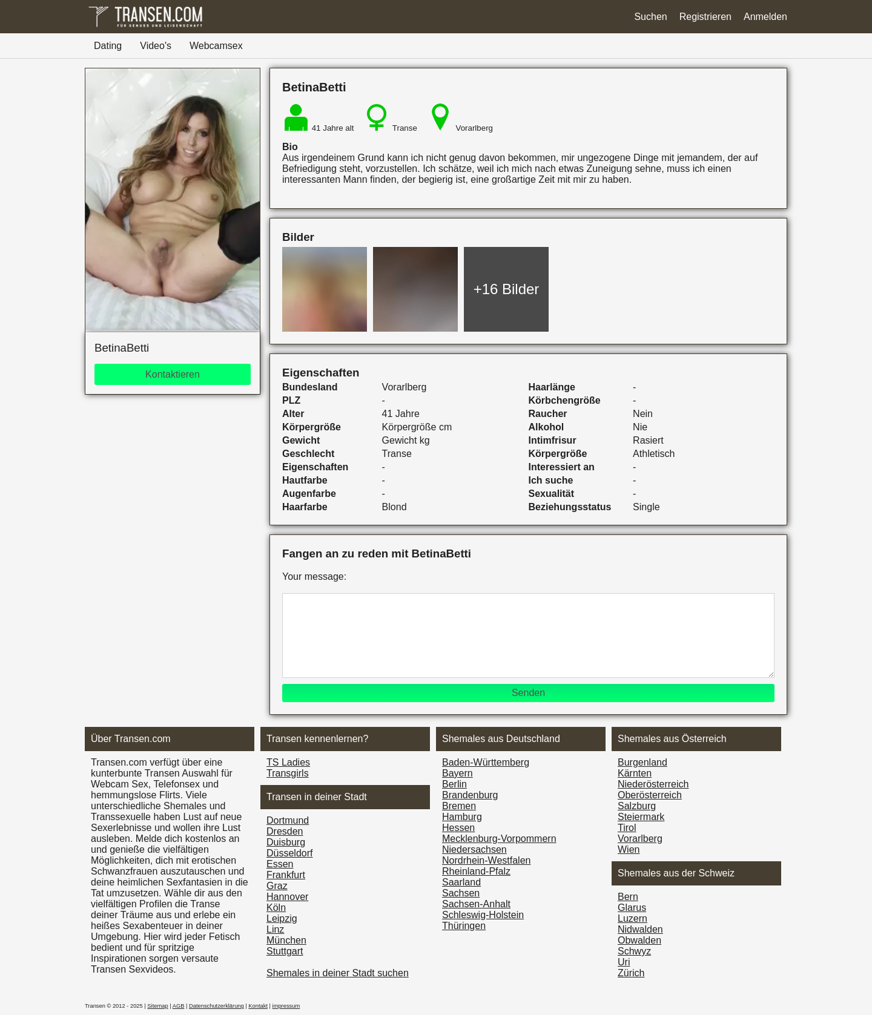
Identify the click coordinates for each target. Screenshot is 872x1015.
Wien (628, 849)
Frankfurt (285, 875)
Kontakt (258, 1006)
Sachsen (461, 893)
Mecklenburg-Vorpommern (499, 838)
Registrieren (705, 16)
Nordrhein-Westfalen (486, 860)
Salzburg (637, 806)
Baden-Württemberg (485, 762)
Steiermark (641, 817)
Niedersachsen (474, 849)
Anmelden (765, 16)
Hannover (287, 897)
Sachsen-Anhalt (476, 904)
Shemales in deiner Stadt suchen (337, 973)
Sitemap (157, 1006)
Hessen (458, 828)
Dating (108, 46)
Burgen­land (642, 762)
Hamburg (462, 817)
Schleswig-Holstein (483, 915)
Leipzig (281, 918)
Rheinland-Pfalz (476, 871)
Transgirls (287, 773)
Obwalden (639, 940)
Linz (275, 929)
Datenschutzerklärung (216, 1006)
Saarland (461, 882)
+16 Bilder (507, 289)
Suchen (650, 16)
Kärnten (635, 773)
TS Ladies (288, 762)
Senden (528, 693)
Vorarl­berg (640, 838)
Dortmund (287, 820)
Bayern (457, 773)
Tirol (627, 828)
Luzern (632, 918)
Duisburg (285, 842)
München (286, 940)
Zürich (631, 973)
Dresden (284, 831)
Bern (628, 897)
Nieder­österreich (653, 784)
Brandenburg (470, 795)
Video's (155, 46)
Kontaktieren (172, 374)
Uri (624, 962)
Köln (276, 907)
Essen (279, 864)
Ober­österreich (650, 795)
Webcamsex (216, 46)
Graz (277, 886)
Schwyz (634, 951)
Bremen (459, 806)
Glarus (632, 907)
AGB (179, 1006)
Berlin (454, 784)
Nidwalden (640, 929)
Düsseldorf (289, 853)
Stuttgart (284, 951)
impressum (286, 1006)
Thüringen (464, 926)
